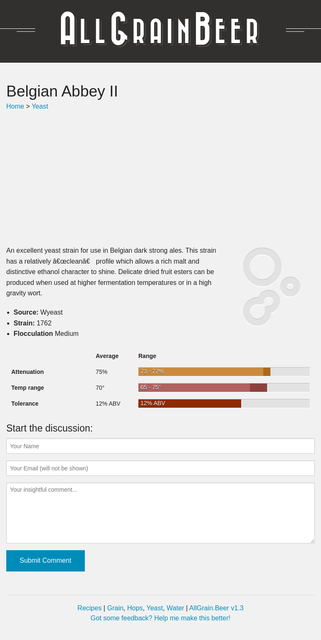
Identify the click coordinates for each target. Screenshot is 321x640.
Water (175, 608)
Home (15, 106)
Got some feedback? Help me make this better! (160, 618)
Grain (115, 608)
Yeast (40, 106)
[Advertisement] (160, 178)
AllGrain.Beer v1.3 (216, 608)
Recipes (89, 608)
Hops (135, 608)
